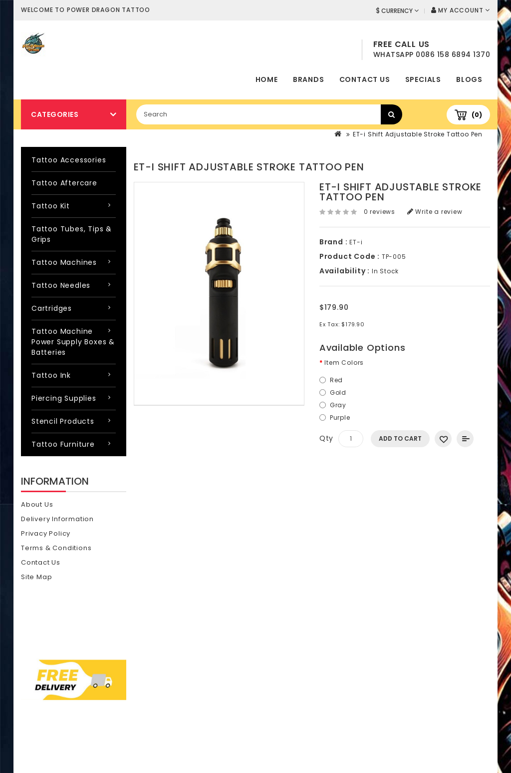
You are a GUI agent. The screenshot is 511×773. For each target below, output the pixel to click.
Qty (326, 438)
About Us (37, 504)
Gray (338, 405)
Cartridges (51, 308)
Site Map (36, 577)
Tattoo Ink (51, 375)
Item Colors (344, 362)
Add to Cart (400, 438)
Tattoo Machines (64, 262)
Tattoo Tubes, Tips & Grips (71, 234)
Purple (340, 417)
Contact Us (364, 79)
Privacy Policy (45, 533)
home (267, 79)
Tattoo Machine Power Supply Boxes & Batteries (73, 341)
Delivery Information (57, 519)
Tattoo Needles (60, 285)
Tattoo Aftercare (64, 183)
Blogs (469, 79)
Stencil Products (62, 421)
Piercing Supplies (63, 398)
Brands (308, 79)
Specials (423, 79)
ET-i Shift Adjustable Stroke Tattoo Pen (418, 134)
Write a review (435, 211)
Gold (338, 392)
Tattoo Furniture (63, 444)
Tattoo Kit (50, 206)
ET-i (355, 242)
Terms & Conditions (56, 548)
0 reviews (379, 211)
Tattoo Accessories (68, 160)
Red (336, 380)
